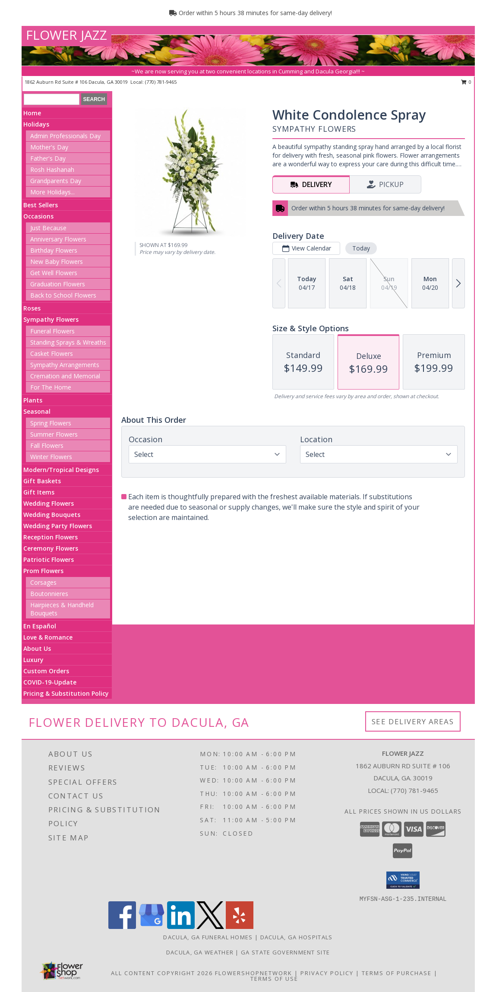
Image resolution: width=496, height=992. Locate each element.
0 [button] (466, 82)
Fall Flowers (46, 445)
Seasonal (37, 411)
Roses (32, 308)
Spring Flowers (50, 423)
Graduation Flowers (57, 284)
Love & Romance (48, 637)
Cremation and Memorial (65, 376)
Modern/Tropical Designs (61, 470)
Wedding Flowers (48, 503)
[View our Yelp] (239, 926)
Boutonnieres (49, 593)
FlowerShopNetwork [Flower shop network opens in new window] (253, 973)
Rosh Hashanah (52, 169)
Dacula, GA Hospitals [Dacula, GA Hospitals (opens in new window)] (296, 937)
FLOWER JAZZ (66, 34)
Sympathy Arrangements (64, 365)
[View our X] (210, 926)
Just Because (48, 228)
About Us (37, 648)
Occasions (38, 216)
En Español (39, 626)
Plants (32, 400)
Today (361, 248)
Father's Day (48, 158)
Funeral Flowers (52, 331)
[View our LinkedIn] (181, 926)
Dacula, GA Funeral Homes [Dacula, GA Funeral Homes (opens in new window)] (208, 937)
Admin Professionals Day (65, 136)
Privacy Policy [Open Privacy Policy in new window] (327, 973)
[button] (403, 880)
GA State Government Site (285, 952)
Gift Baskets (42, 481)
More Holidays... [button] (52, 192)
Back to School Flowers (63, 295)
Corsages (43, 582)
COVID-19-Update (49, 682)
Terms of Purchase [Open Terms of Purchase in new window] (397, 973)
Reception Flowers (50, 537)
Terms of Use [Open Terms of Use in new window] (274, 978)
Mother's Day (49, 147)
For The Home (50, 387)
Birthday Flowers (53, 250)
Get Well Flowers (53, 273)
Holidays (36, 124)
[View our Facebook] (122, 926)
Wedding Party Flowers (57, 526)
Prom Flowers (43, 571)
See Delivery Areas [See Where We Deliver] (413, 721)
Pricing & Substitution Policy (66, 693)
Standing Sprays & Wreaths (68, 342)
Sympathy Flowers (51, 319)
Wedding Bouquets (51, 514)
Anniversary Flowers (58, 239)
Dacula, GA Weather (200, 952)
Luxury (33, 660)
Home (32, 113)
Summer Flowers (54, 434)
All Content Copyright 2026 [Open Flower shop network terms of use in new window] (162, 973)
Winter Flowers (51, 457)
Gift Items (38, 492)
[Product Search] (51, 99)
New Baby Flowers (56, 261)
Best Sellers (40, 205)
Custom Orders (46, 671)
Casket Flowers (51, 353)
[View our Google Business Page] (151, 926)
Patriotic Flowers (48, 559)
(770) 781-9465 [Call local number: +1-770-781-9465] (161, 82)
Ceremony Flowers (50, 548)
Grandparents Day (55, 181)
